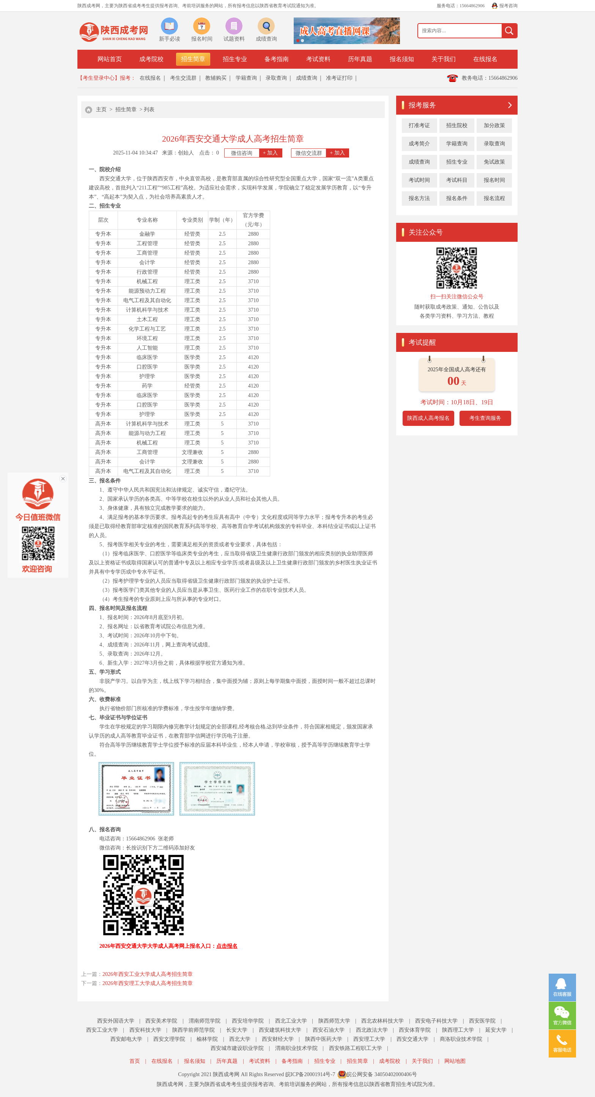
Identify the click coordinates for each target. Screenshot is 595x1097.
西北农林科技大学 (382, 1021)
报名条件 (457, 198)
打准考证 (419, 125)
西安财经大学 (278, 1039)
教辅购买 (216, 78)
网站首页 (110, 59)
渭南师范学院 (204, 1021)
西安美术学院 (161, 1021)
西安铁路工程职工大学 (355, 1048)
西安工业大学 (102, 1030)
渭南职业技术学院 (296, 1048)
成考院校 (151, 59)
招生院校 (457, 125)
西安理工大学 (369, 1039)
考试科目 (457, 180)
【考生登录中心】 (98, 78)
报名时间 (494, 180)
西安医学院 (482, 1021)
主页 (101, 109)
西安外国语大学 (115, 1021)
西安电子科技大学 (436, 1021)
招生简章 (193, 59)
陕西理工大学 (458, 1030)
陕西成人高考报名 (428, 418)
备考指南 (276, 59)
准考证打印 (339, 78)
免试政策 (494, 162)
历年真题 (360, 59)
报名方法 (419, 198)
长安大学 (236, 1030)
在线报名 (485, 59)
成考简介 (419, 144)
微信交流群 (322, 153)
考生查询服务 (485, 418)
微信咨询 (256, 153)
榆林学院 (207, 1039)
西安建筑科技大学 (280, 1030)
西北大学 (239, 1039)
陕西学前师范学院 (193, 1030)
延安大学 (496, 1030)
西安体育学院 (415, 1030)
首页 (134, 1061)
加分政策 (494, 125)
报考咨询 (508, 5)
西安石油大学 (329, 1030)
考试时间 (419, 180)
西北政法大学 (372, 1030)
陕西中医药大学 (323, 1039)
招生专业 (235, 59)
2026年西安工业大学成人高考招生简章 (147, 974)
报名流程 (494, 198)
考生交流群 (183, 78)
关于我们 (443, 59)
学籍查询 (246, 78)
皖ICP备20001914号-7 (310, 1074)
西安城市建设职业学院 (237, 1048)
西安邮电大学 (126, 1039)
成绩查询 (306, 78)
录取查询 (276, 78)
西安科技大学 (145, 1030)
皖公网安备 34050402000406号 (381, 1074)
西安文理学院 (169, 1039)
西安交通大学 (412, 1039)
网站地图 (455, 1061)
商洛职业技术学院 (461, 1039)
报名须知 (402, 59)
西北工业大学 (291, 1021)
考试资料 (318, 59)
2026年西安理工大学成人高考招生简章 (147, 983)
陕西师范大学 (334, 1021)
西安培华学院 (248, 1021)
